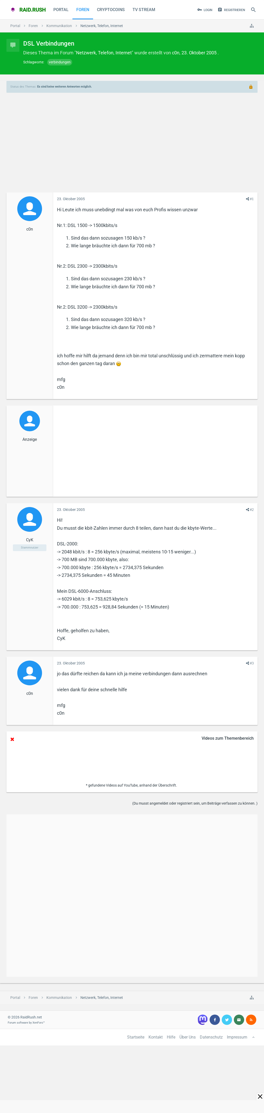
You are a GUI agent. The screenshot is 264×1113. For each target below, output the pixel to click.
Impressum (237, 1037)
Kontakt (155, 1037)
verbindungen (60, 62)
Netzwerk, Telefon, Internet (104, 52)
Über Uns (187, 1037)
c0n (175, 52)
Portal (61, 9)
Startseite (135, 1037)
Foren (82, 9)
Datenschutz (211, 1037)
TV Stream (144, 9)
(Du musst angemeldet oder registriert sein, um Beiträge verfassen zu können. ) (195, 803)
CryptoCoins (111, 9)
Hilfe (171, 1037)
